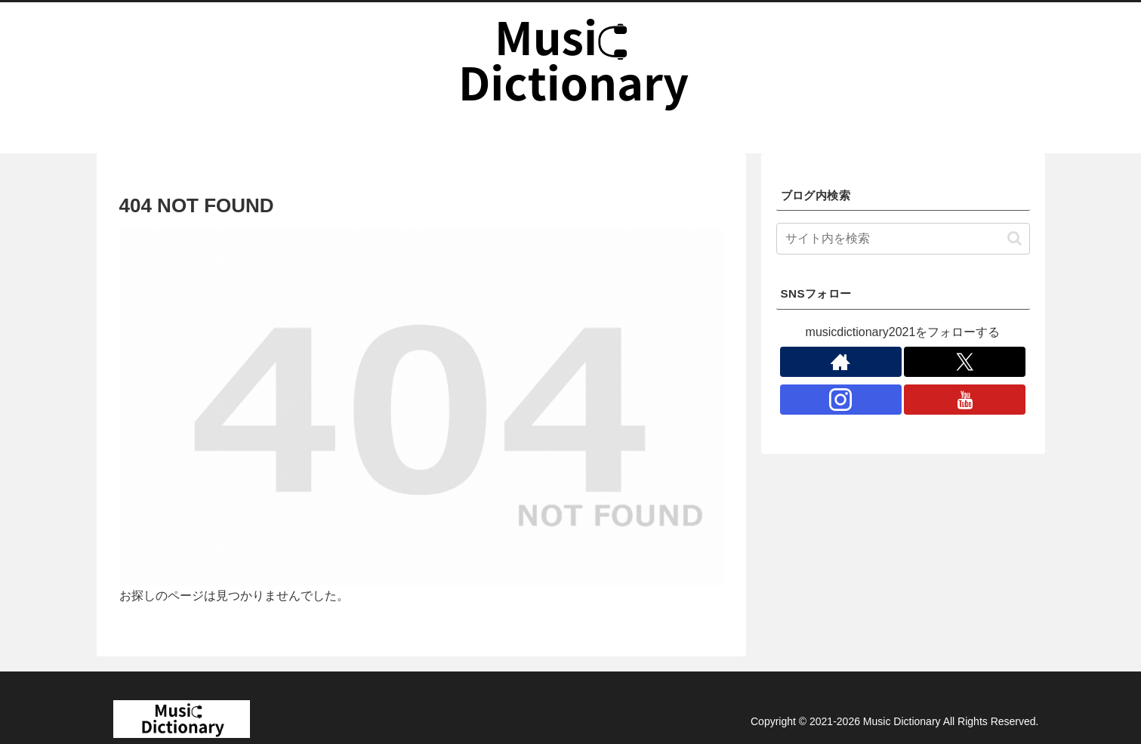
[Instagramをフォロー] (841, 399)
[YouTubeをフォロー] (964, 399)
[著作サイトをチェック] (841, 362)
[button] (1014, 238)
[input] (903, 239)
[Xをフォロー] (964, 362)
